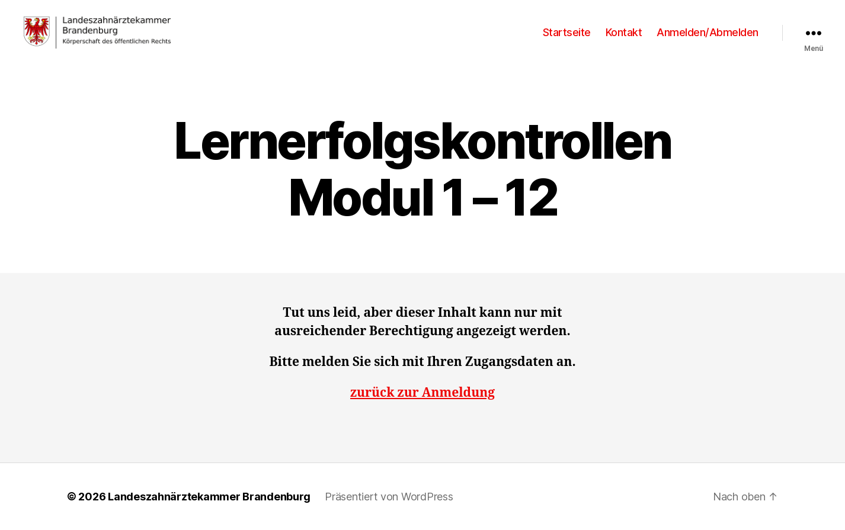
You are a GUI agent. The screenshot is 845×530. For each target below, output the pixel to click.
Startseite (567, 32)
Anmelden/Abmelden (707, 32)
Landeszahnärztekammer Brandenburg (209, 496)
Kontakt (624, 32)
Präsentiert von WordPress (389, 496)
